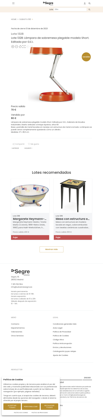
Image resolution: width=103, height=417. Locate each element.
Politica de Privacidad (62, 332)
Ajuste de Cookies (60, 355)
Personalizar (31, 406)
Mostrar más (51, 249)
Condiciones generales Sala (64, 324)
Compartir (19, 144)
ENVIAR (87, 377)
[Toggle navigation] (13, 3)
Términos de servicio (77, 397)
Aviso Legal (57, 328)
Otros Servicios (17, 336)
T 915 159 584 (17, 284)
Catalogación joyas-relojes (64, 351)
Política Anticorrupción (62, 343)
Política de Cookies (21, 413)
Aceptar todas (12, 406)
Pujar (15, 237)
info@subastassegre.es (21, 287)
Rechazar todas (49, 406)
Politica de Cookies (61, 336)
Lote (51, 9)
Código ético (58, 339)
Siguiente (28, 148)
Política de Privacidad (40, 413)
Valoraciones (16, 332)
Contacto (15, 324)
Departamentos (18, 328)
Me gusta (33, 144)
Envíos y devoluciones (62, 347)
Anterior (15, 148)
